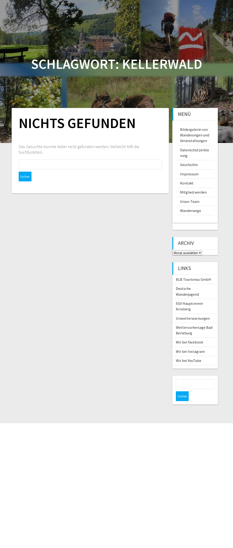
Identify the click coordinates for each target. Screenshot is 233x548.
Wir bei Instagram (190, 351)
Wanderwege (190, 210)
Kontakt (187, 183)
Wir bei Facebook (189, 342)
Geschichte (189, 164)
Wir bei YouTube (188, 360)
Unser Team (189, 201)
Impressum (189, 174)
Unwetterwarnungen (193, 318)
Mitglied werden (193, 192)
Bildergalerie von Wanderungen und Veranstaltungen (194, 135)
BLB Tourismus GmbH (193, 279)
